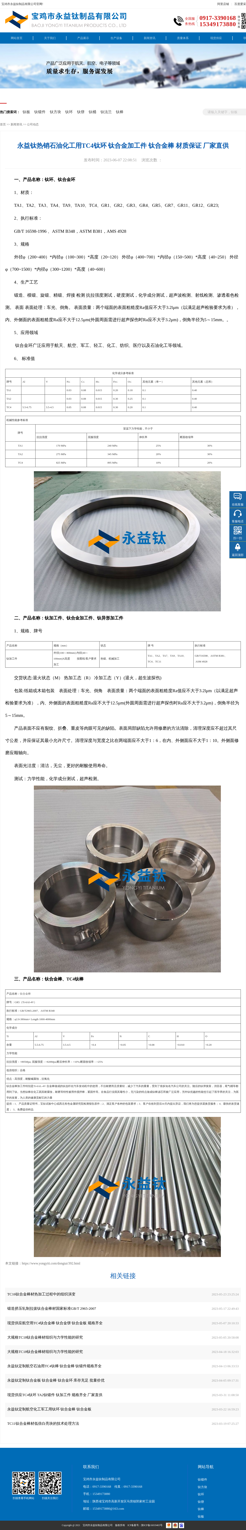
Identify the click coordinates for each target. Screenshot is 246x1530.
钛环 (69, 112)
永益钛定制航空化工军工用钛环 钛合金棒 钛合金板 (49, 1409)
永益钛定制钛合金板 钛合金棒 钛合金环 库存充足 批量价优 (56, 1380)
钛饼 (81, 112)
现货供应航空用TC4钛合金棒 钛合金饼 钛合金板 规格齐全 (55, 1323)
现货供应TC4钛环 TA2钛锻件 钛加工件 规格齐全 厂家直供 (54, 1395)
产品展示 (83, 38)
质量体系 (183, 38)
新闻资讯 (149, 38)
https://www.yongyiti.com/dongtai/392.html (51, 1263)
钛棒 (119, 112)
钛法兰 (106, 112)
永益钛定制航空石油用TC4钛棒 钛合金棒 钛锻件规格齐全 (54, 1366)
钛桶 (92, 112)
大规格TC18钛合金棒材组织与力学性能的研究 (45, 1337)
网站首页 (16, 38)
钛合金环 (23, 345)
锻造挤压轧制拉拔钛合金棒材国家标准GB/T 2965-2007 (51, 1308)
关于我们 (50, 38)
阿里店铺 (223, 4)
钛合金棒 (25, 993)
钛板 (26, 112)
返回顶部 (238, 555)
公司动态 (33, 124)
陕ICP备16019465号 (152, 1525)
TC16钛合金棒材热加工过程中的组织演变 (41, 1294)
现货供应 (216, 38)
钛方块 (55, 112)
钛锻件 (40, 112)
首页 (3, 124)
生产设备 (116, 38)
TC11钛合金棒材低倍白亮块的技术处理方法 (43, 1423)
